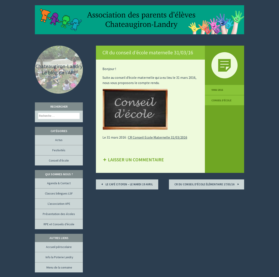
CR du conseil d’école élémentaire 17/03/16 (207, 184)
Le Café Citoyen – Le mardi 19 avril (126, 184)
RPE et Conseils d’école (59, 224)
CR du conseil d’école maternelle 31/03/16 (147, 52)
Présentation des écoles (59, 214)
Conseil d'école (221, 100)
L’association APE (59, 204)
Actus (59, 140)
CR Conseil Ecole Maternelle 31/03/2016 (157, 137)
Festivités (58, 150)
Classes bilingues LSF (59, 193)
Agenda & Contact (59, 183)
